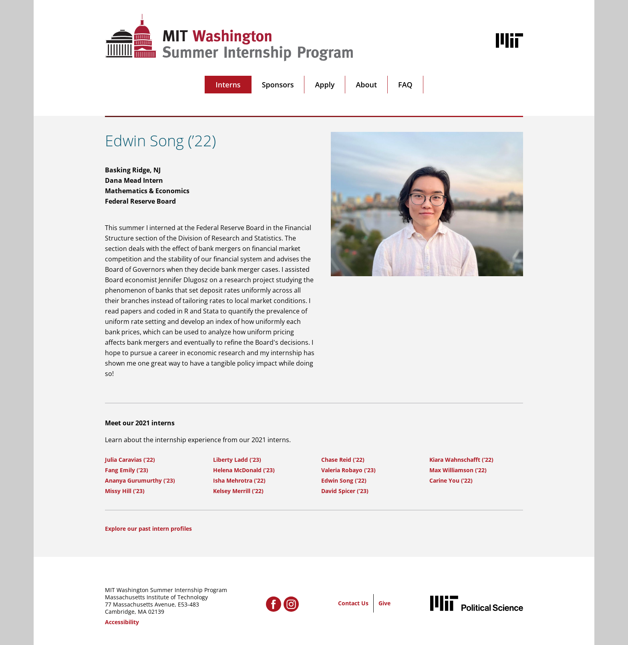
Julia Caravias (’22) (130, 459)
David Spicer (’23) (344, 491)
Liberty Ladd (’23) (237, 459)
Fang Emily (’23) (126, 470)
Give (384, 603)
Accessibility (122, 622)
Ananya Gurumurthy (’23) (140, 480)
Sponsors (278, 84)
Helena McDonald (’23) (244, 470)
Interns (227, 84)
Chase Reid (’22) (342, 459)
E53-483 (188, 604)
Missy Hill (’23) (125, 491)
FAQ (405, 84)
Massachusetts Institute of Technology (156, 597)
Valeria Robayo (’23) (348, 470)
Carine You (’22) (451, 480)
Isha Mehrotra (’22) (239, 480)
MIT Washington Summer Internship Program (166, 590)
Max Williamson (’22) (458, 470)
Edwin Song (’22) (343, 480)
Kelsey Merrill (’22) (238, 491)
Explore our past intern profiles (148, 528)
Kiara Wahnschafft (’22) (461, 459)
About (366, 84)
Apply (324, 84)
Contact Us (353, 603)
